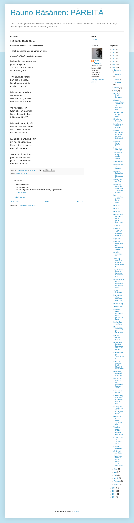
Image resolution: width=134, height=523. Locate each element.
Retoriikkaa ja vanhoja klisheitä (118, 126)
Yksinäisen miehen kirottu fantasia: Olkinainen (118, 431)
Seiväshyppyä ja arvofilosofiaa (118, 355)
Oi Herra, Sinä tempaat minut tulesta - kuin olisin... (118, 218)
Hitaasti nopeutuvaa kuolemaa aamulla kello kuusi (118, 134)
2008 (114, 67)
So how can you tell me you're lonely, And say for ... (118, 410)
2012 (114, 55)
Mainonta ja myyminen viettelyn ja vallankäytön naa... (118, 188)
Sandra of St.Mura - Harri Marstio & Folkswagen (118, 365)
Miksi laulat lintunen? (117, 120)
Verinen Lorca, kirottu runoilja (118, 114)
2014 (114, 49)
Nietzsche (19, 173)
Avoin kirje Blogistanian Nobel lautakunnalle (118, 262)
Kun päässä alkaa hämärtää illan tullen (117, 298)
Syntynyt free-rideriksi (118, 180)
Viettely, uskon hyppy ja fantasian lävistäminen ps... (118, 273)
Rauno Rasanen (97, 62)
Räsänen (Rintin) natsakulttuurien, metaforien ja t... (118, 314)
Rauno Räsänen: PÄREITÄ (57, 12)
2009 (114, 64)
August (116, 88)
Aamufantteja (118, 161)
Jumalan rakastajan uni (117, 254)
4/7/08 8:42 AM (21, 192)
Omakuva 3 (117, 208)
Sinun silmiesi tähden (118, 392)
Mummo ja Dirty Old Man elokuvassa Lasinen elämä (118, 383)
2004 (114, 497)
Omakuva (116, 225)
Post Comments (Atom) (28, 205)
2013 (114, 52)
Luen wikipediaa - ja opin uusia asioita (118, 199)
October (117, 80)
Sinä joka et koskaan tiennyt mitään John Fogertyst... (118, 460)
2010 (114, 61)
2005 (114, 494)
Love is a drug (118, 304)
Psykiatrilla (117, 238)
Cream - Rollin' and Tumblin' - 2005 (118, 440)
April (115, 475)
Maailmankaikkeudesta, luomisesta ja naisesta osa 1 (118, 283)
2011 (114, 58)
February (117, 481)
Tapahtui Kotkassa (117, 291)
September (117, 83)
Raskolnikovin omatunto (118, 323)
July (115, 91)
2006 (114, 491)
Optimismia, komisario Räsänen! (117, 373)
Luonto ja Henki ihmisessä (117, 95)
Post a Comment (19, 197)
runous (25, 173)
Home (47, 202)
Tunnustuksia (118, 307)
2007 (114, 488)
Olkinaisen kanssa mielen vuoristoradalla (118, 420)
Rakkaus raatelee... (117, 447)
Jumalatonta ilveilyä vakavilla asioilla (117, 155)
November (117, 75)
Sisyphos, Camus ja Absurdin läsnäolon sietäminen (118, 232)
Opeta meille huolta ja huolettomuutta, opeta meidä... (118, 346)
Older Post (79, 202)
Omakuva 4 (117, 206)
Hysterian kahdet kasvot (116, 337)
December (117, 70)
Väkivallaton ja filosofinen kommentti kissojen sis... (118, 399)
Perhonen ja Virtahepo (117, 149)
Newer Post (15, 202)
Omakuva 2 (117, 212)
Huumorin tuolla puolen (116, 143)
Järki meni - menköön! (117, 452)
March (116, 478)
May (115, 472)
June (116, 469)
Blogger (76, 511)
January (117, 484)
